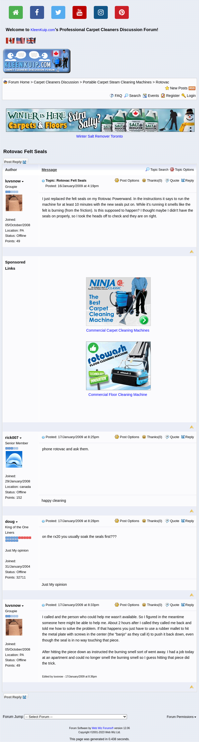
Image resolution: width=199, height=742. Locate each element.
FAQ (118, 96)
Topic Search (156, 170)
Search (132, 96)
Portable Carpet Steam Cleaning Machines (117, 82)
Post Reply (15, 161)
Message (49, 170)
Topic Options (182, 170)
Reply (189, 180)
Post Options (127, 180)
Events (151, 96)
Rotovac (162, 82)
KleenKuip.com (43, 30)
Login (191, 96)
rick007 (13, 437)
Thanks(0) (152, 180)
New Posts (179, 88)
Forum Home (19, 82)
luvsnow (14, 181)
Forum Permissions (181, 717)
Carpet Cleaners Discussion (56, 82)
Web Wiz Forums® (102, 728)
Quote (174, 180)
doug (11, 521)
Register (173, 96)
